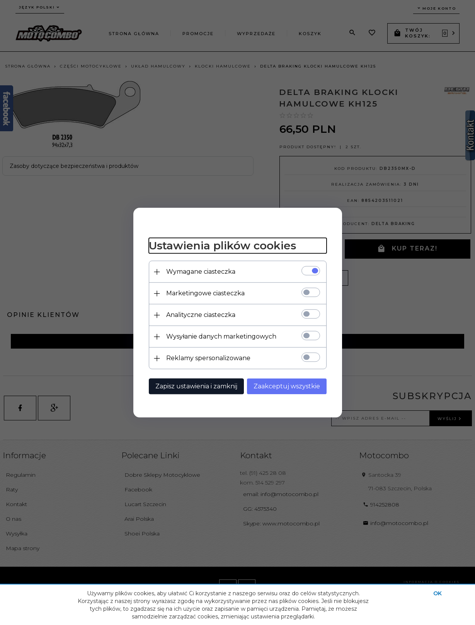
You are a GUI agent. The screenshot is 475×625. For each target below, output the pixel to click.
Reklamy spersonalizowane (208, 358)
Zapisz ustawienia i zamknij (196, 386)
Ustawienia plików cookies (222, 245)
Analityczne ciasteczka (200, 314)
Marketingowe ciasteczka (205, 293)
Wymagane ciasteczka (200, 271)
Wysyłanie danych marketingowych (221, 336)
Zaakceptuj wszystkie (287, 386)
